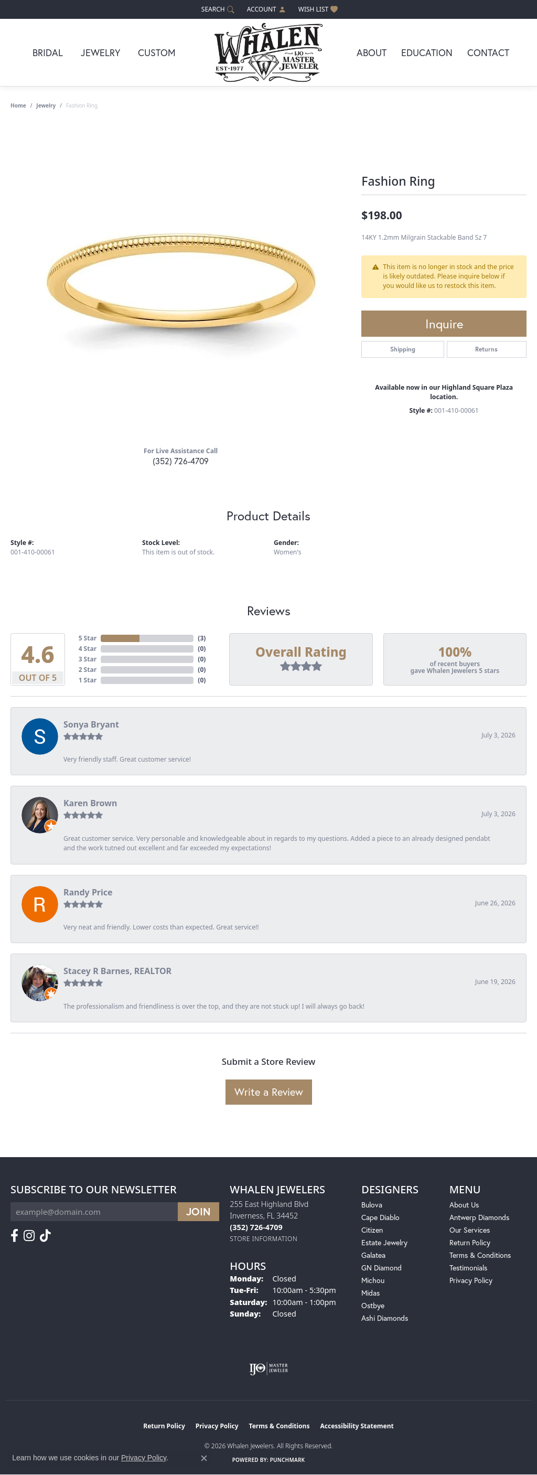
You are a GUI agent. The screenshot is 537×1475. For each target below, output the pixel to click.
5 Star (87, 638)
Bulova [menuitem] (371, 1205)
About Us (464, 1205)
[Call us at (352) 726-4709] (256, 1227)
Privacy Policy (470, 1280)
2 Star (87, 669)
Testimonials (468, 1268)
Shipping (402, 349)
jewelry (46, 105)
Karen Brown (90, 803)
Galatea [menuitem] (373, 1255)
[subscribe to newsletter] (198, 1211)
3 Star (87, 659)
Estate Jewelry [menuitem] (384, 1242)
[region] (181, 280)
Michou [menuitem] (372, 1280)
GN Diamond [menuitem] (381, 1268)
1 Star (87, 680)
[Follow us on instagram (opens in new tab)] (29, 1236)
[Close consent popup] (204, 1458)
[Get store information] (263, 1238)
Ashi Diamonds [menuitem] (384, 1318)
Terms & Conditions (480, 1255)
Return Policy (469, 1242)
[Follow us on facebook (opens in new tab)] (14, 1236)
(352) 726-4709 (181, 460)
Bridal (48, 52)
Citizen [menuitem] (372, 1230)
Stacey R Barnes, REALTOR (117, 971)
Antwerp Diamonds (479, 1217)
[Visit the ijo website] (268, 1368)
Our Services (469, 1230)
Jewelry (100, 52)
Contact (488, 52)
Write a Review (268, 1092)
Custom (157, 52)
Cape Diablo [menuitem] (380, 1217)
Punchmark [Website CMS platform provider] (287, 1459)
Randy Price (88, 892)
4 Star (87, 648)
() (202, 638)
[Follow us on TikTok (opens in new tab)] (45, 1236)
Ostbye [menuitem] (372, 1305)
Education (427, 52)
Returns (486, 349)
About (371, 52)
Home (18, 105)
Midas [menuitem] (370, 1293)
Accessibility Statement (356, 1425)
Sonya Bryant (91, 724)
